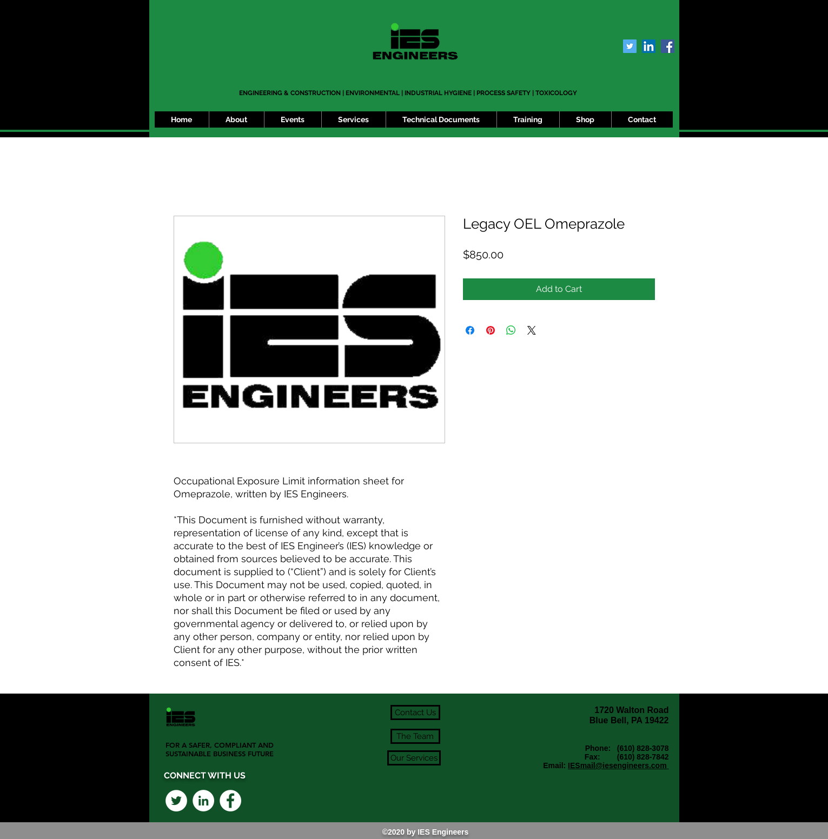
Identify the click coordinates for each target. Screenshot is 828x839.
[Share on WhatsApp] (511, 330)
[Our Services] (414, 757)
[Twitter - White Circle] (176, 800)
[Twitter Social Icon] (630, 46)
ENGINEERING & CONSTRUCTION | (292, 93)
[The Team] (415, 736)
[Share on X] (531, 330)
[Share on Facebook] (469, 330)
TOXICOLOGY (556, 93)
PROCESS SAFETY (503, 93)
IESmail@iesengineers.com (618, 765)
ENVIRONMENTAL (373, 93)
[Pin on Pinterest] (490, 330)
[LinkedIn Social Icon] (648, 46)
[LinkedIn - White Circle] (203, 800)
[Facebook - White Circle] (230, 800)
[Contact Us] (415, 712)
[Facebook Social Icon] (667, 46)
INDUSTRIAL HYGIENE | (440, 93)
